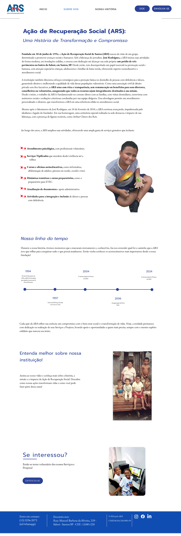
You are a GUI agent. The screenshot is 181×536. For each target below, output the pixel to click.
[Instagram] (136, 516)
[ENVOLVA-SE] (162, 9)
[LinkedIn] (149, 516)
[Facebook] (142, 516)
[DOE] (142, 9)
